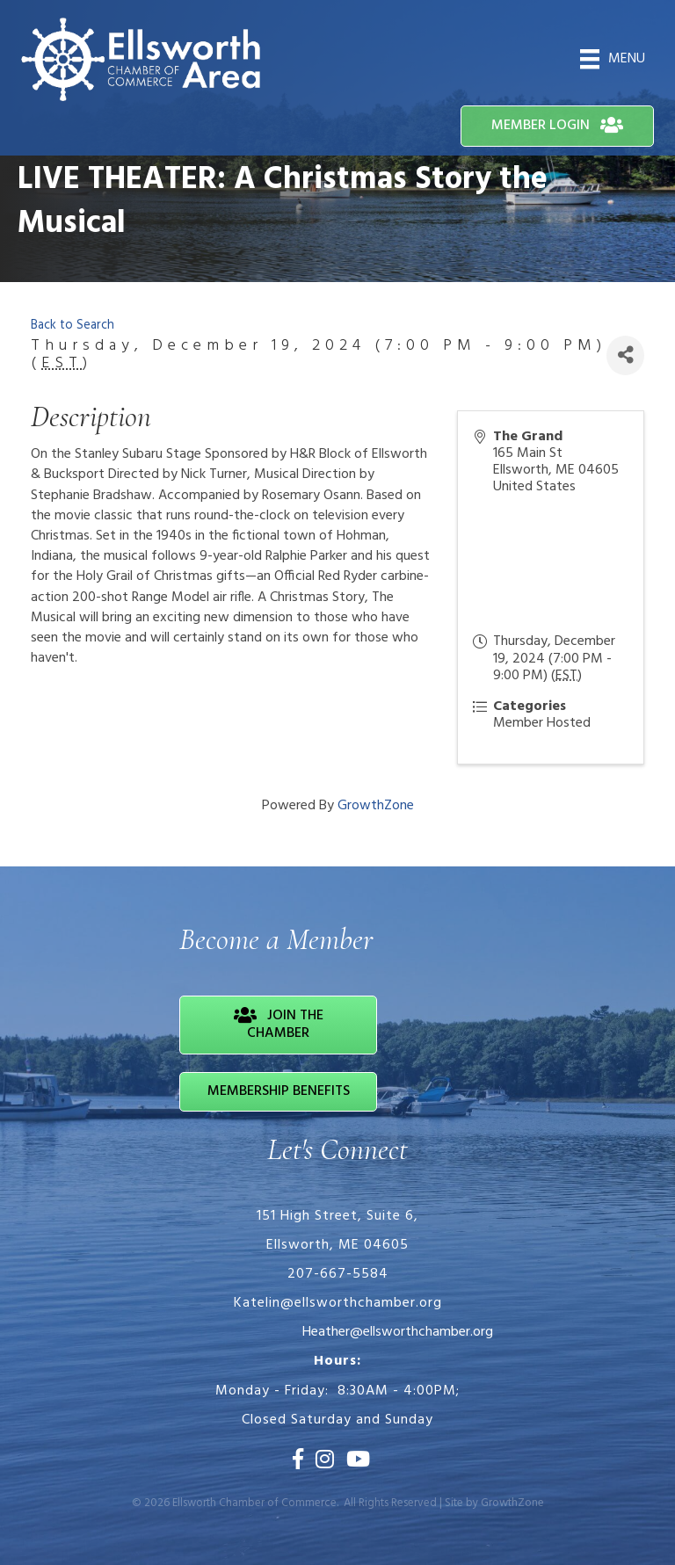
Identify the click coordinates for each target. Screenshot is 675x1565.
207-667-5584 (337, 1274)
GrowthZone (376, 805)
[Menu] (612, 59)
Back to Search (72, 325)
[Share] (625, 355)
